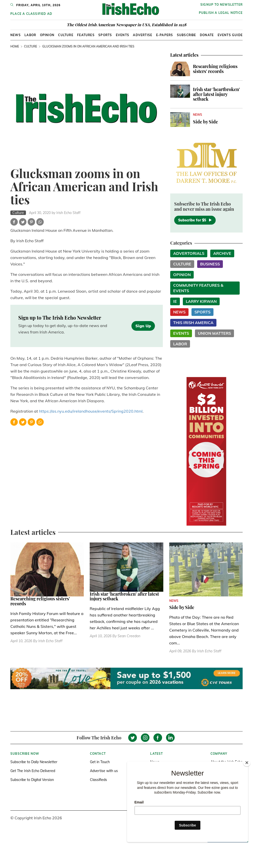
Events (122, 35)
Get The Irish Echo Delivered (32, 771)
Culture (65, 35)
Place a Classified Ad (31, 14)
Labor (30, 35)
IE (175, 301)
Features (86, 35)
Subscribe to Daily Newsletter (33, 762)
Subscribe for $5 (195, 220)
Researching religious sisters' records (215, 68)
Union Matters (214, 333)
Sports (105, 35)
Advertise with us (104, 771)
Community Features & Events (198, 288)
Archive (222, 253)
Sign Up (143, 325)
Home (14, 46)
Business (210, 263)
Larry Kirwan (201, 301)
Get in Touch (100, 762)
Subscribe (186, 35)
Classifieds (98, 779)
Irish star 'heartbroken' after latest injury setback (216, 94)
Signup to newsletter (221, 4)
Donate (207, 35)
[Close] (247, 762)
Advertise (142, 35)
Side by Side (205, 122)
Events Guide (230, 35)
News (15, 35)
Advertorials (188, 253)
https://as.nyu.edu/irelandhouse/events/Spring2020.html (91, 411)
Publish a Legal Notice (221, 13)
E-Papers (164, 35)
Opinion (47, 35)
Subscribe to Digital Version (32, 779)
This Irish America (193, 322)
